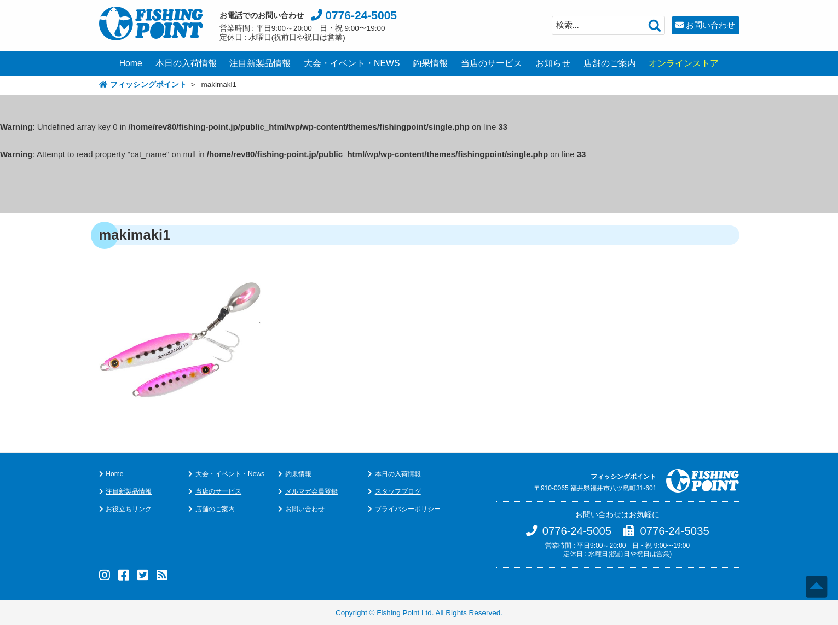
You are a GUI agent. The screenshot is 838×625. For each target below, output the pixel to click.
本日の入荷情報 (186, 63)
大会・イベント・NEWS (352, 63)
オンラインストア (684, 63)
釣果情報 (430, 63)
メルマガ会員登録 (311, 491)
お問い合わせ (710, 25)
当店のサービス (491, 63)
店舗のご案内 (609, 63)
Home (130, 63)
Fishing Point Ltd (404, 613)
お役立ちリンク (129, 509)
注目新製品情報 (260, 63)
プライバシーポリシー (408, 509)
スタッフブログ (398, 491)
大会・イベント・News (229, 474)
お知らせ (552, 63)
